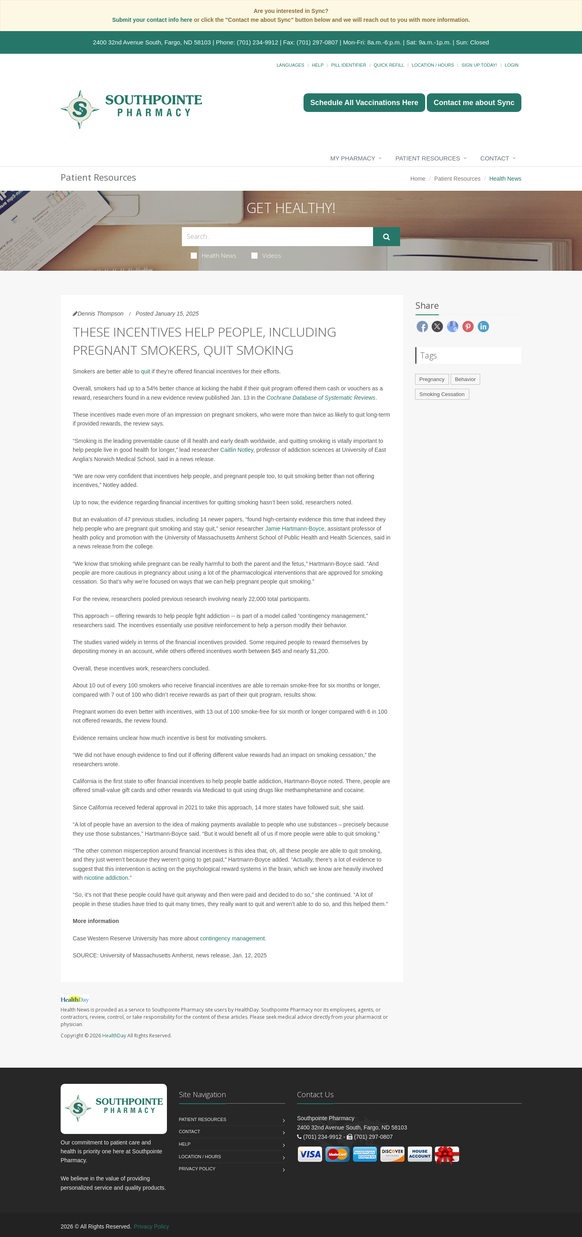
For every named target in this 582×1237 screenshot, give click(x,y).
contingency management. (233, 938)
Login (512, 65)
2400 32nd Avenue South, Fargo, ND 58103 (152, 42)
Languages (290, 65)
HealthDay (114, 1035)
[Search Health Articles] (277, 236)
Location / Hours (433, 65)
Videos (266, 255)
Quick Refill (389, 65)
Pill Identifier (348, 65)
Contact (495, 158)
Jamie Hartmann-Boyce (294, 528)
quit (145, 371)
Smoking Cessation (442, 394)
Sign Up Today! (479, 65)
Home (418, 178)
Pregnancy (432, 379)
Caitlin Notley (236, 450)
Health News (213, 255)
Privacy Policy (197, 1168)
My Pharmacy (352, 158)
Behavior (465, 379)
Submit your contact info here (153, 20)
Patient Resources (428, 158)
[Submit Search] (386, 237)
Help (318, 65)
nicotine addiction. (107, 878)
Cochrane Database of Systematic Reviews (320, 397)
